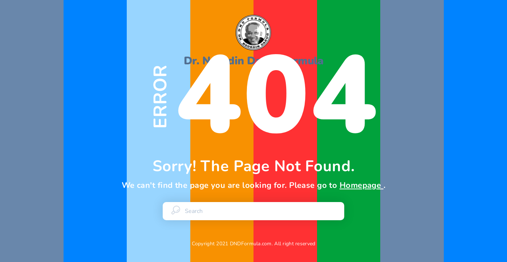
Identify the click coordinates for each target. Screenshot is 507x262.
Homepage (362, 185)
